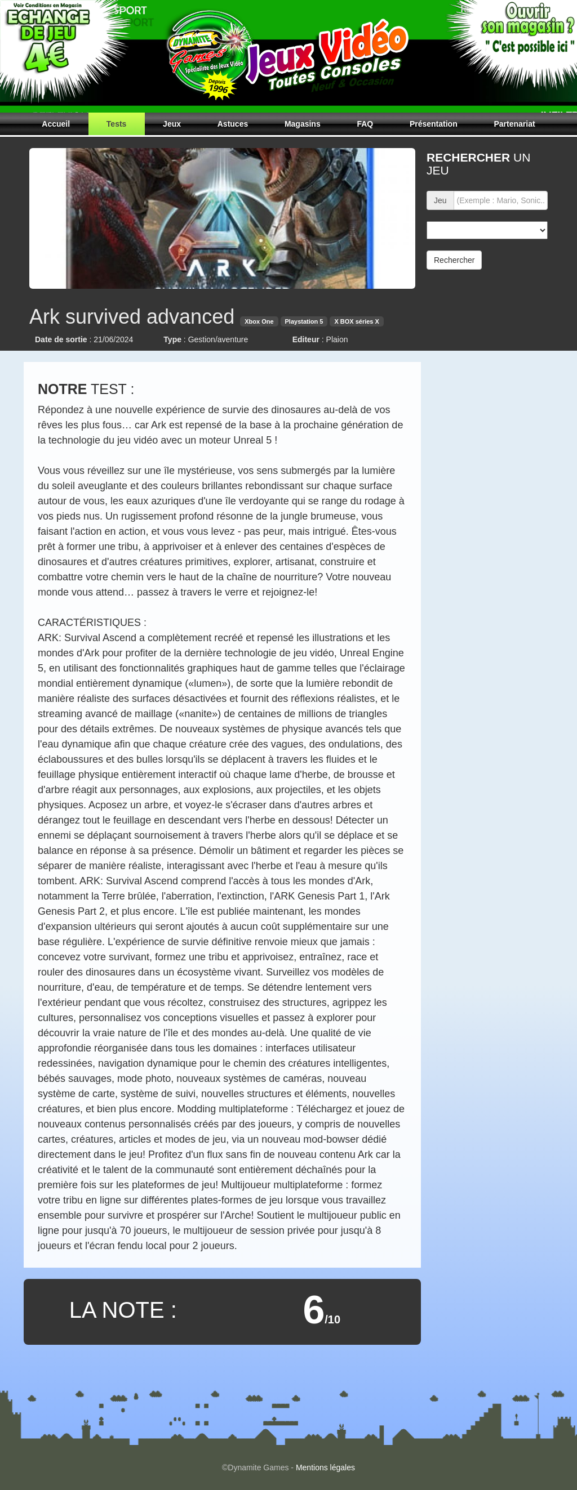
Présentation (434, 123)
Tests (116, 123)
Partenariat (514, 123)
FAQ (365, 123)
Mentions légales (325, 1467)
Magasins (303, 123)
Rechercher (454, 260)
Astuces (233, 123)
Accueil (56, 123)
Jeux (172, 123)
